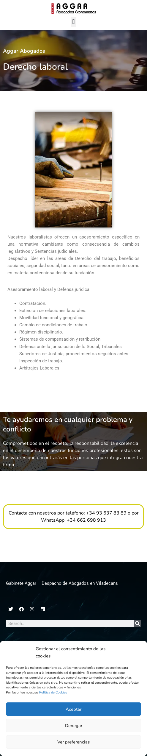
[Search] (137, 623)
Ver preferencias (73, 742)
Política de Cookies (53, 692)
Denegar (73, 726)
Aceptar (73, 709)
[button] (73, 22)
